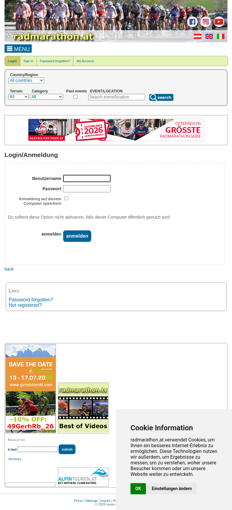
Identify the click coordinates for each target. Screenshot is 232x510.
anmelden (52, 234)
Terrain (16, 91)
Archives (14, 459)
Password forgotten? (55, 61)
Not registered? (25, 305)
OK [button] (138, 488)
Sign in (28, 61)
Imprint (105, 500)
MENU (18, 48)
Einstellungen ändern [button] (172, 488)
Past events (76, 91)
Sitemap (91, 500)
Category (40, 91)
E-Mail (12, 449)
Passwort (52, 188)
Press (78, 500)
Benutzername (46, 178)
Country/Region (24, 75)
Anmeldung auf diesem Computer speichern (40, 201)
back (9, 269)
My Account (85, 61)
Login (12, 61)
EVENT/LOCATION (106, 91)
